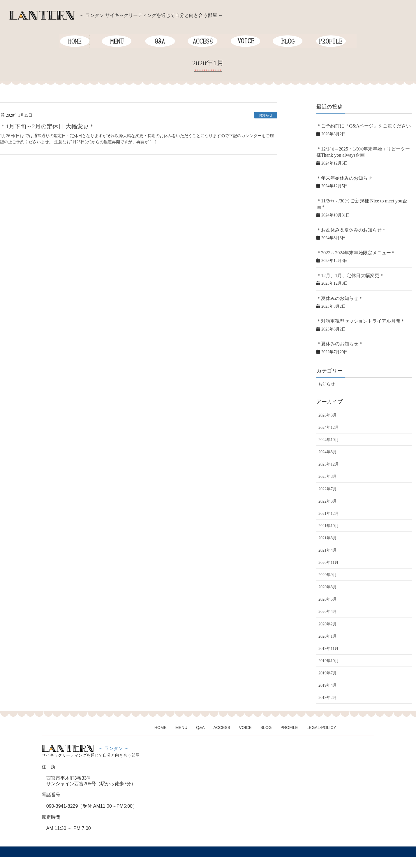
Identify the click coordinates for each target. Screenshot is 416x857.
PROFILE (291, 713)
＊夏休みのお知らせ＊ (336, 286)
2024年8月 (327, 438)
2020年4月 (327, 598)
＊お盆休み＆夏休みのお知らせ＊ (347, 220)
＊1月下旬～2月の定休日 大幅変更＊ (47, 126)
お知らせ (266, 115)
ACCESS (223, 713)
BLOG (268, 713)
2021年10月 (328, 512)
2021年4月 (327, 537)
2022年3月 (327, 488)
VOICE (246, 713)
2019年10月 (328, 647)
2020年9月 (327, 561)
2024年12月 (328, 414)
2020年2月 (327, 610)
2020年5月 (327, 586)
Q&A (201, 713)
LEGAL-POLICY (324, 713)
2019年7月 (327, 659)
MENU (182, 713)
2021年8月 (327, 524)
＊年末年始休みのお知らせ (340, 176)
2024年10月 (328, 426)
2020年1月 (327, 623)
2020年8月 (327, 573)
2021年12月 (328, 500)
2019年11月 (328, 635)
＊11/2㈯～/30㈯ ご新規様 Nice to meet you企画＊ (359, 198)
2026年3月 (327, 402)
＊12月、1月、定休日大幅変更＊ (346, 264)
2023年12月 (328, 451)
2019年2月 (327, 684)
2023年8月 (327, 463)
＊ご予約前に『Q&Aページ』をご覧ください (357, 125)
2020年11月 (328, 549)
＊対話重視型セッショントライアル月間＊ (355, 309)
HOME (161, 713)
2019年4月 (327, 672)
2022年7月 (327, 475)
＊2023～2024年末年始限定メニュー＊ (351, 242)
